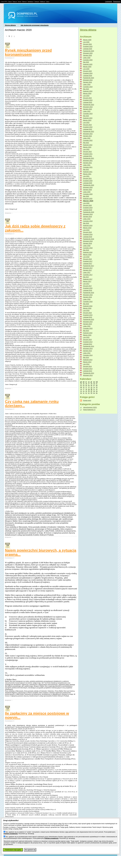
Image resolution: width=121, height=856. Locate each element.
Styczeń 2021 (87, 178)
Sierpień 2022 (87, 136)
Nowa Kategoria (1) (89, 409)
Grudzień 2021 (87, 154)
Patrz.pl (15, 1)
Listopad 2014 (87, 344)
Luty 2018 (86, 257)
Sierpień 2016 (87, 297)
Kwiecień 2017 (87, 279)
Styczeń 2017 (87, 286)
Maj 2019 (86, 223)
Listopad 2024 (87, 75)
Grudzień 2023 (87, 100)
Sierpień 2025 (87, 55)
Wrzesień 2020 (88, 187)
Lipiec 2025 (86, 58)
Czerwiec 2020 (87, 194)
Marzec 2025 (87, 66)
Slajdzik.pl (30, 1)
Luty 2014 (86, 364)
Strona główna (10, 25)
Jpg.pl (19, 1)
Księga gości (87, 400)
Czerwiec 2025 (87, 60)
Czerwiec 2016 (87, 301)
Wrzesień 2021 (88, 160)
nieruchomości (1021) (90, 407)
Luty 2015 (86, 337)
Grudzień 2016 (87, 288)
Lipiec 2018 (86, 245)
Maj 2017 (86, 277)
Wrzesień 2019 (88, 214)
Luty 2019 (86, 230)
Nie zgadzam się (30, 850)
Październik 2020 (88, 185)
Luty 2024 (86, 96)
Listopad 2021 (87, 156)
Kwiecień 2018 (87, 252)
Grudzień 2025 (87, 46)
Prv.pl (10, 1)
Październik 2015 (88, 319)
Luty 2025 (86, 69)
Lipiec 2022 (86, 138)
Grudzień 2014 (87, 342)
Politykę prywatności (11, 833)
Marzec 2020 (88, 201)
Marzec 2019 (87, 228)
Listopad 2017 (87, 263)
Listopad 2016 (87, 290)
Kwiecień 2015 (87, 333)
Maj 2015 (86, 330)
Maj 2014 (86, 357)
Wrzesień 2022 (88, 134)
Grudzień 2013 (87, 368)
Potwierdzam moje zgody (13, 850)
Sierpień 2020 (87, 189)
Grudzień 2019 (87, 207)
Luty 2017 (86, 284)
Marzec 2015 (87, 335)
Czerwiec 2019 (87, 221)
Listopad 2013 (87, 371)
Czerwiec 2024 (87, 87)
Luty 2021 (86, 176)
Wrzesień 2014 (88, 348)
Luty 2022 (86, 149)
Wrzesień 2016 (88, 295)
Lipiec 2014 (86, 353)
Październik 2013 (88, 373)
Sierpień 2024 (87, 82)
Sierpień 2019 (87, 216)
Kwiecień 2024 (87, 91)
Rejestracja (116, 1)
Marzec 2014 (87, 362)
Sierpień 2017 (87, 270)
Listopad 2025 (87, 49)
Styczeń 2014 (87, 366)
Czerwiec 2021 (87, 167)
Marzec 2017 (87, 281)
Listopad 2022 (87, 129)
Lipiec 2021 (86, 165)
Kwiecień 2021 (87, 172)
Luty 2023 (86, 122)
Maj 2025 (86, 62)
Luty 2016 (86, 310)
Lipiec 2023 (86, 111)
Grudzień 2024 (87, 73)
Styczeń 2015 (87, 339)
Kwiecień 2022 (87, 145)
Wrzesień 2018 (88, 241)
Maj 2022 (86, 142)
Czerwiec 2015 (87, 328)
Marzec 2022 (87, 147)
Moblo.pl (42, 1)
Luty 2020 (86, 203)
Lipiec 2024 (86, 84)
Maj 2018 (86, 250)
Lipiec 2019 (86, 219)
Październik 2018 (88, 239)
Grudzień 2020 (87, 181)
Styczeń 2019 (87, 232)
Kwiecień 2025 (87, 64)
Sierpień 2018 (87, 243)
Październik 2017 (88, 266)
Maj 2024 (86, 89)
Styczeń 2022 (87, 151)
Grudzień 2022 (87, 127)
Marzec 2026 (87, 40)
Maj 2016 (86, 304)
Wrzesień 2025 (88, 53)
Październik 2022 (88, 131)
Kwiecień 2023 (87, 118)
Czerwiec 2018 (87, 248)
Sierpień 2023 (87, 109)
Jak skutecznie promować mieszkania (35, 25)
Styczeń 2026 (87, 44)
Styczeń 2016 (87, 313)
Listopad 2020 (87, 183)
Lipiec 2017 (86, 272)
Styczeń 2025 (87, 71)
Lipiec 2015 (86, 326)
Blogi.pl (24, 1)
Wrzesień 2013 (88, 375)
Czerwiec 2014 (87, 355)
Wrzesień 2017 (88, 268)
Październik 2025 (88, 51)
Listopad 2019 (87, 210)
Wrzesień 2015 (88, 322)
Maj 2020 (86, 196)
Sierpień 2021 (87, 163)
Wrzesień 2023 (88, 107)
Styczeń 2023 (87, 125)
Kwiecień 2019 (87, 225)
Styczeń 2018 (87, 259)
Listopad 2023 (87, 102)
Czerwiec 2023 (87, 113)
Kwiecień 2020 (87, 198)
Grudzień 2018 (87, 234)
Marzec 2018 (87, 254)
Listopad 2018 (87, 237)
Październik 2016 (88, 292)
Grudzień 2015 (87, 315)
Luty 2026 (86, 42)
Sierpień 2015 (87, 324)
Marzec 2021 (87, 174)
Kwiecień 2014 (87, 360)
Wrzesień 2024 (88, 80)
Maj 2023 (86, 116)
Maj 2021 (86, 169)
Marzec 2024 (87, 93)
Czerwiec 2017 (87, 275)
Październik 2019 (88, 212)
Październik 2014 (88, 346)
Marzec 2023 (87, 120)
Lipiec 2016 (86, 299)
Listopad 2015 (87, 317)
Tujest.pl (37, 1)
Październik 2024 (88, 78)
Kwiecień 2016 (87, 306)
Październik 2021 (88, 158)
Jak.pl (47, 1)
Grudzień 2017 (87, 261)
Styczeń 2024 (87, 98)
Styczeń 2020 (87, 205)
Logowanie (108, 1)
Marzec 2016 (87, 308)
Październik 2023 (88, 104)
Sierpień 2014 (87, 351)
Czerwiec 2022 (87, 140)
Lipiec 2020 (86, 192)
